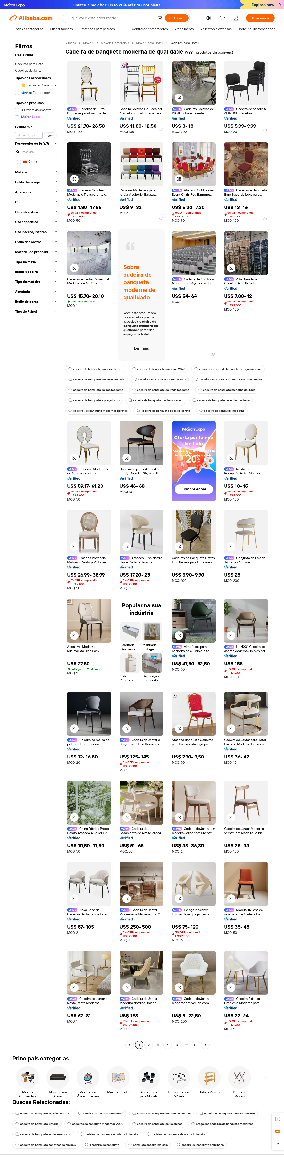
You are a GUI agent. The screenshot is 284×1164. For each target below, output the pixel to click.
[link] (278, 1119)
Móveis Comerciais (115, 43)
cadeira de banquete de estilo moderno (221, 400)
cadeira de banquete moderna (221, 411)
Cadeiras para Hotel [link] (184, 43)
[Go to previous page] (129, 1045)
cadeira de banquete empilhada (200, 1145)
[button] (160, 18)
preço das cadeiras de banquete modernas (222, 1124)
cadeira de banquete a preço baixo (94, 400)
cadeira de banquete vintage (36, 1124)
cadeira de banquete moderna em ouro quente (228, 379)
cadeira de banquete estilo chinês (157, 1124)
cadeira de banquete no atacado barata (109, 1134)
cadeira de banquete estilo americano (43, 1134)
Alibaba (70, 43)
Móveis (88, 43)
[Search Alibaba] (110, 18)
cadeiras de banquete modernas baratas (98, 411)
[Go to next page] (205, 1045)
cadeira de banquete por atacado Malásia (45, 1145)
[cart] (223, 19)
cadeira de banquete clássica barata (163, 411)
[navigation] (36, 544)
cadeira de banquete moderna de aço (156, 400)
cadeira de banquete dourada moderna (160, 390)
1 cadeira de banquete (102, 1145)
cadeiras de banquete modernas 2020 (95, 1124)
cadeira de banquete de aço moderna (95, 390)
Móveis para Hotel (149, 43)
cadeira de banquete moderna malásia (96, 379)
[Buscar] (177, 18)
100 (196, 1045)
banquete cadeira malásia (148, 1145)
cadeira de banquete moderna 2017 (160, 379)
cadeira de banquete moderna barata (95, 369)
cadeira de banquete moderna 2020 (158, 369)
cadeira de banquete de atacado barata (176, 1134)
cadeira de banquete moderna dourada (226, 390)
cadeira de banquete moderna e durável (161, 1113)
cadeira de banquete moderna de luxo (227, 1113)
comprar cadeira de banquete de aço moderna (228, 369)
